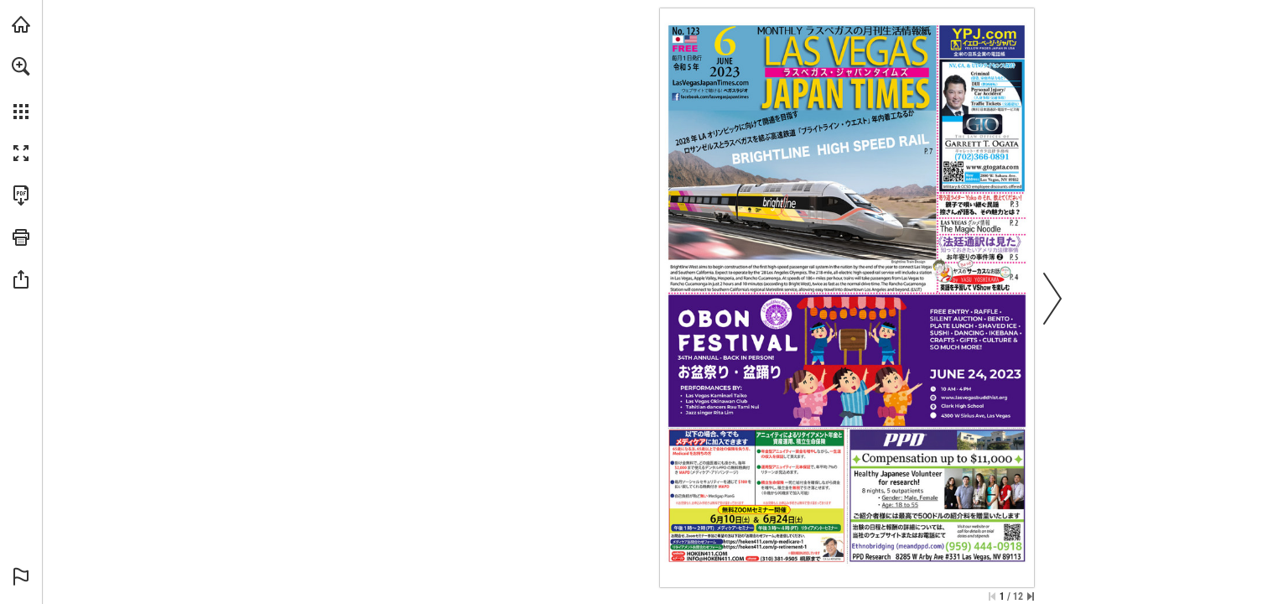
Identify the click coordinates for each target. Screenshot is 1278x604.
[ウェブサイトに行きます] (710, 82)
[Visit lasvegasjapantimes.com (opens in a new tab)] (21, 24)
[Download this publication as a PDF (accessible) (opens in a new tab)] (21, 195)
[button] (21, 66)
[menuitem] (21, 88)
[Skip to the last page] (1030, 596)
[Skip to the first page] (992, 596)
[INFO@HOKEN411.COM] (714, 558)
